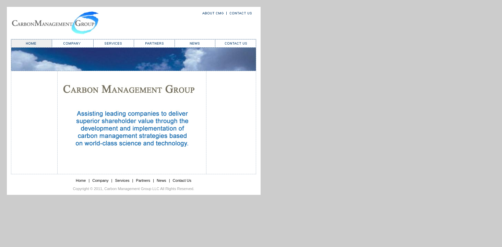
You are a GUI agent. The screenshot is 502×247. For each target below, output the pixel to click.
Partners (143, 180)
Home (81, 180)
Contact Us (182, 180)
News (161, 180)
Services (122, 180)
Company (100, 180)
